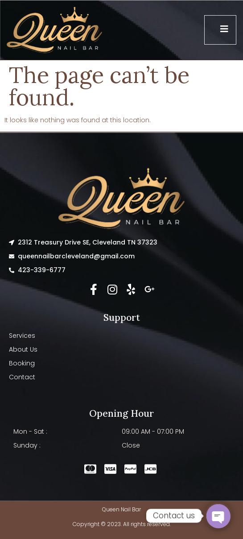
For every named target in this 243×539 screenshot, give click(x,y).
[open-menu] (220, 30)
